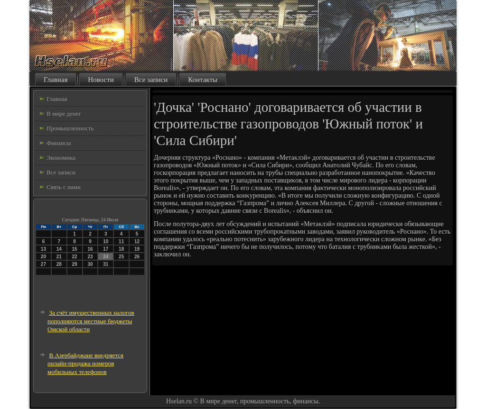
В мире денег (64, 113)
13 (43, 249)
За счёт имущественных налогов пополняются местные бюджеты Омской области (90, 321)
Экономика (61, 157)
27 (43, 264)
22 (74, 256)
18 (121, 249)
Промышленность (70, 128)
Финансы (59, 142)
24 (105, 256)
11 (121, 241)
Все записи (151, 79)
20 (43, 256)
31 (105, 264)
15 (74, 249)
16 (90, 249)
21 (59, 256)
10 (105, 241)
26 (137, 256)
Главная (55, 79)
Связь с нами (64, 187)
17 (105, 249)
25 (121, 256)
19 (137, 249)
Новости (100, 79)
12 (137, 241)
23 (90, 256)
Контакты (202, 79)
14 (59, 249)
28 (59, 264)
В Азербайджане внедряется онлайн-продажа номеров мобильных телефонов (85, 363)
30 (90, 264)
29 (74, 264)
